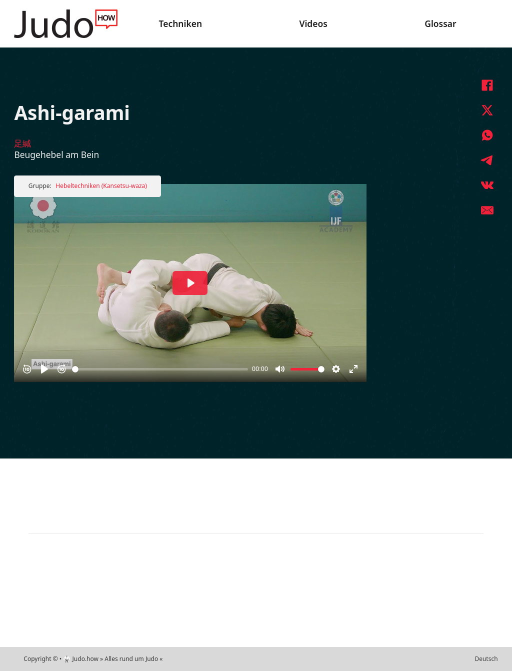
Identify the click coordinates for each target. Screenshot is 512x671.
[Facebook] (487, 85)
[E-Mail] (487, 210)
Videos (313, 24)
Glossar (440, 24)
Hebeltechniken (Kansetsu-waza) (101, 186)
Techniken (180, 24)
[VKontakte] (487, 185)
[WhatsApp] (487, 135)
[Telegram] (487, 160)
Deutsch (486, 658)
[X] (487, 110)
